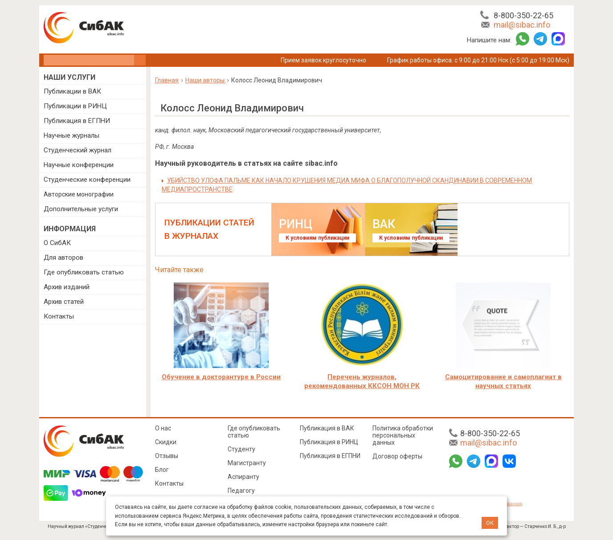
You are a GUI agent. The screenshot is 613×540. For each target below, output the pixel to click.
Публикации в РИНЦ (75, 106)
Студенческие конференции (87, 180)
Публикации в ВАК (72, 91)
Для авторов (63, 258)
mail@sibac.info (522, 24)
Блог (162, 469)
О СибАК (57, 243)
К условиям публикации (317, 238)
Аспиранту (243, 476)
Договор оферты (397, 456)
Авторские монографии (79, 194)
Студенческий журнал (77, 150)
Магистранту (247, 462)
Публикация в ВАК (327, 428)
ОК (490, 523)
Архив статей (64, 302)
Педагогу (241, 490)
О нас (163, 428)
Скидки (165, 442)
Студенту (241, 449)
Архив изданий (67, 287)
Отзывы (166, 455)
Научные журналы (71, 135)
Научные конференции (79, 165)
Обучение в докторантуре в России (221, 377)
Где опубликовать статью (84, 272)
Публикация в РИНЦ (329, 442)
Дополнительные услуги (81, 209)
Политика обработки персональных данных (402, 435)
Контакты (59, 316)
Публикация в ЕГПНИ (77, 121)
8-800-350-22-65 (523, 15)
